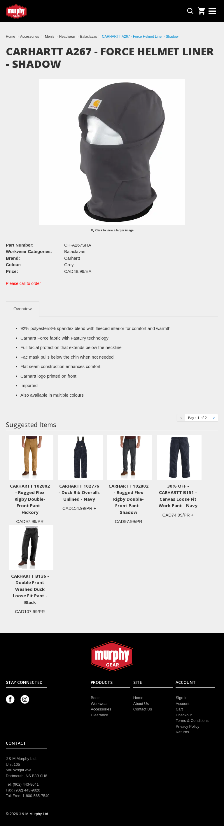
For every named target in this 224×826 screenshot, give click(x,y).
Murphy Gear (30, 11)
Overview (22, 308)
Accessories (101, 709)
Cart (179, 709)
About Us (141, 703)
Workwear (99, 703)
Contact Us (142, 709)
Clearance (99, 715)
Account (182, 703)
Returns (182, 732)
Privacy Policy (187, 726)
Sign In (181, 698)
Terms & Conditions (192, 720)
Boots (95, 698)
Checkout (184, 715)
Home (138, 698)
